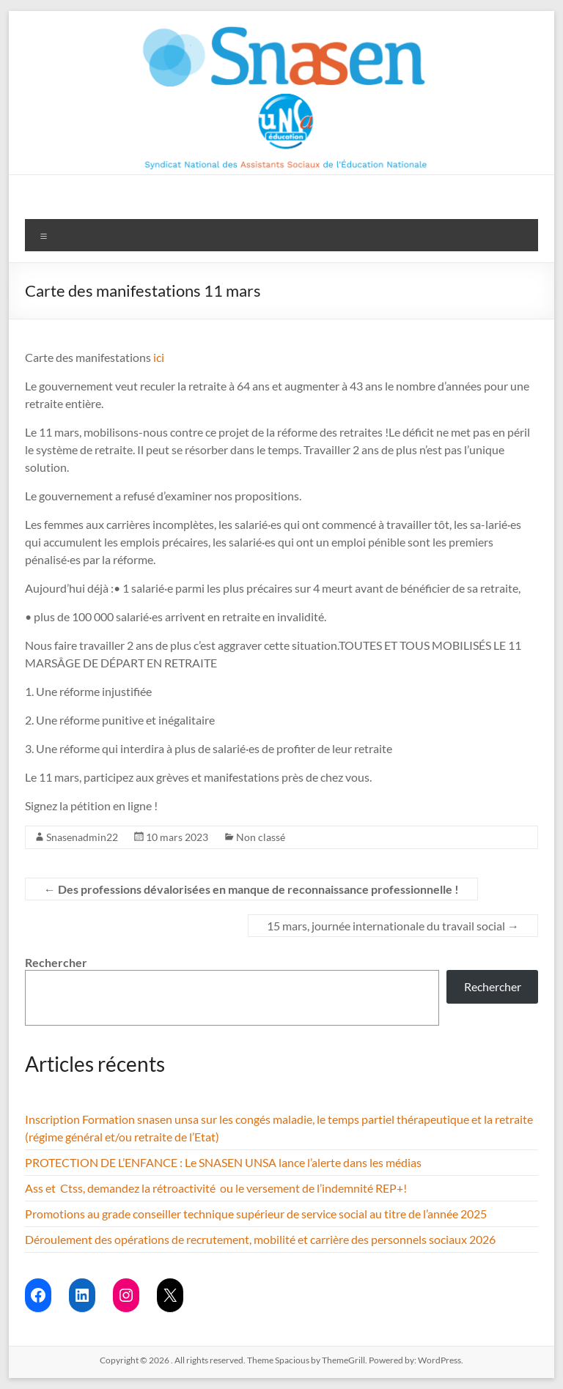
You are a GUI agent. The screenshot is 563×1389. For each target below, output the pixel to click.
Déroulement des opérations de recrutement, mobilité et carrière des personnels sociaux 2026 (260, 1239)
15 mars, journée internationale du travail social (393, 926)
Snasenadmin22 (82, 837)
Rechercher (56, 962)
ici (158, 357)
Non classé (260, 837)
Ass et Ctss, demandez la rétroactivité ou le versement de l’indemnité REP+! (216, 1188)
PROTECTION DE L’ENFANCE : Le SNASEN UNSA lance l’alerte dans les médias (223, 1162)
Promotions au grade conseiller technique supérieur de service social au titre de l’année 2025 (256, 1214)
